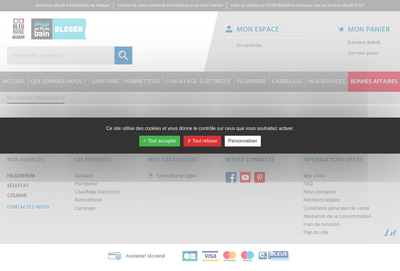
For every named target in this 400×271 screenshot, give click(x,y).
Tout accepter (159, 140)
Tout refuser (202, 140)
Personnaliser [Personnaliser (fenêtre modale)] (243, 140)
